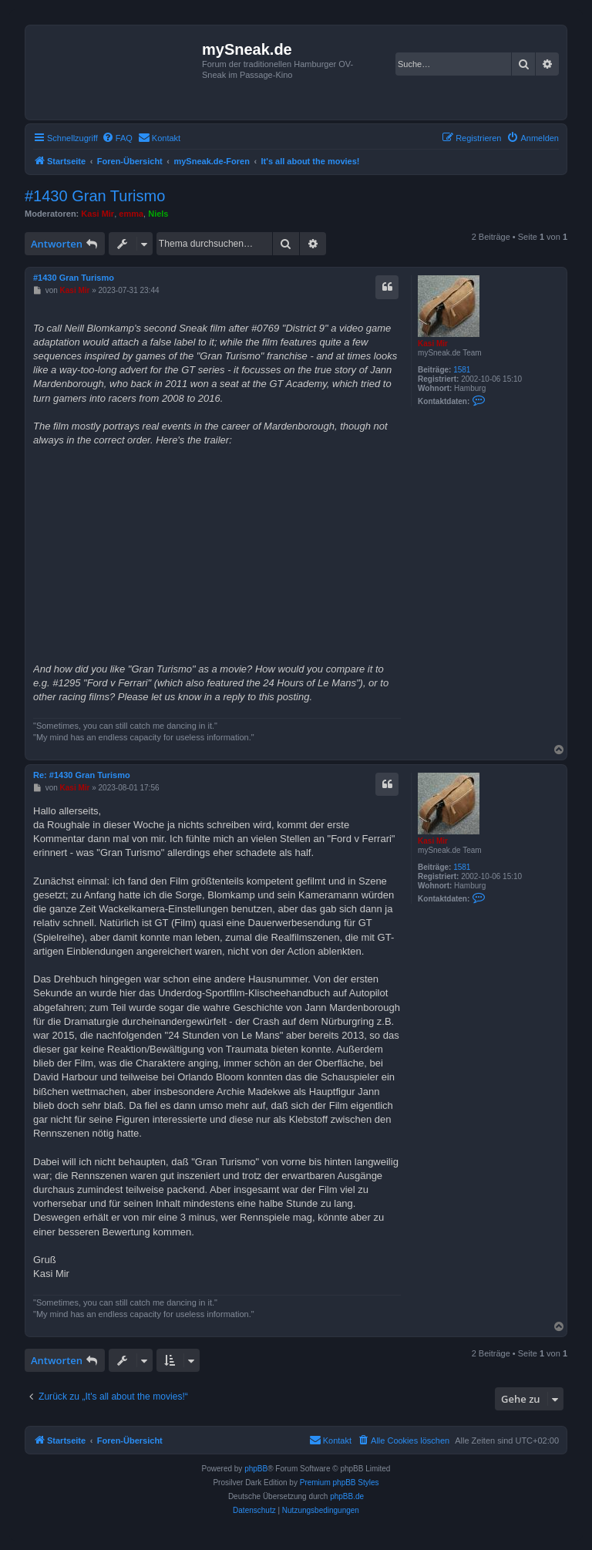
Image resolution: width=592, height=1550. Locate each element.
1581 (461, 370)
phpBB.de (347, 1496)
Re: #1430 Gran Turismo (81, 775)
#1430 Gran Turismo (95, 195)
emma (131, 213)
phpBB (255, 1468)
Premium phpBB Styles (339, 1482)
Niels (158, 213)
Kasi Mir (97, 213)
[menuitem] (117, 138)
